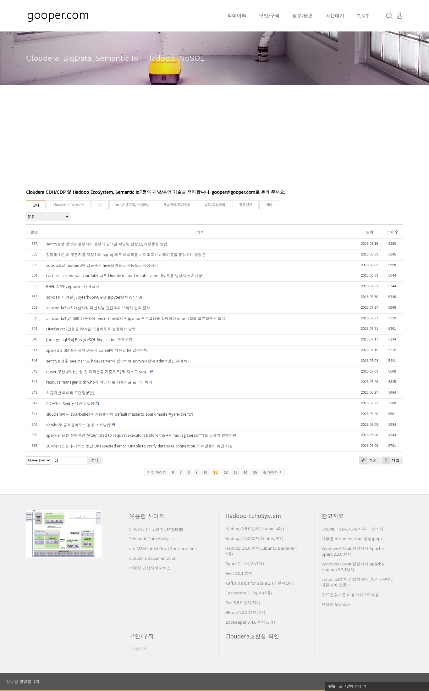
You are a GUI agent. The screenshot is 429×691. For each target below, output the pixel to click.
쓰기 (368, 460)
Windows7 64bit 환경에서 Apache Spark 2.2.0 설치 (353, 551)
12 (226, 472)
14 (245, 472)
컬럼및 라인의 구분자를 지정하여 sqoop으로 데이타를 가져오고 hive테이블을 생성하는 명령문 (126, 254)
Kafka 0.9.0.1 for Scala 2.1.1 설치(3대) (259, 583)
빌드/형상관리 (214, 205)
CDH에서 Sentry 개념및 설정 (70, 403)
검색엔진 (245, 205)
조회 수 (392, 232)
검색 (95, 460)
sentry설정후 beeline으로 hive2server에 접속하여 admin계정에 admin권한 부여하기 (118, 361)
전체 (36, 205)
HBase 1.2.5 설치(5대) (245, 612)
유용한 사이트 (147, 516)
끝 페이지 (272, 472)
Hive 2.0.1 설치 (238, 573)
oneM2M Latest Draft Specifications (163, 548)
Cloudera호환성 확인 (252, 636)
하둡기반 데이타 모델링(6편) (70, 393)
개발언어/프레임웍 (177, 205)
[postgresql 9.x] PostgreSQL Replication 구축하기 (89, 339)
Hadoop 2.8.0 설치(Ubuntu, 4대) (254, 528)
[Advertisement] (214, 142)
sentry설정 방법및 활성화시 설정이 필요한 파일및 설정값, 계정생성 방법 (107, 244)
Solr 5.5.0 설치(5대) (242, 602)
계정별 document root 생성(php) (352, 539)
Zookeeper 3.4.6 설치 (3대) (250, 622)
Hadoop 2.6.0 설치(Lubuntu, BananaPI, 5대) (261, 551)
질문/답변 (302, 16)
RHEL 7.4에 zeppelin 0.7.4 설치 (72, 286)
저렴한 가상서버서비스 (150, 568)
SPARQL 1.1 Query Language (156, 529)
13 (235, 472)
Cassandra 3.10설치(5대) (248, 593)
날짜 (369, 232)
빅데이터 (237, 16)
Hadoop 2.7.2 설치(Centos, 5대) (254, 538)
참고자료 (333, 516)
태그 (390, 460)
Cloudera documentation (153, 558)
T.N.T (363, 16)
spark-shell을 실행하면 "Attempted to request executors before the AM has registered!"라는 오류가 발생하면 (141, 435)
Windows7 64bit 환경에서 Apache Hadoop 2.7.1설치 (353, 566)
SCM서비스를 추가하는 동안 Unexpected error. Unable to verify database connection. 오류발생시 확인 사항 (139, 446)
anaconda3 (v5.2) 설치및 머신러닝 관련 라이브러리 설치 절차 (98, 308)
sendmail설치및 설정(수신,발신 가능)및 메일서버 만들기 (357, 582)
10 (205, 472)
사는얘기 (335, 16)
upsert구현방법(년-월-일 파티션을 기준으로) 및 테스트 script (97, 371)
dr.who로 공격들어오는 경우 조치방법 (78, 425)
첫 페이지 (156, 472)
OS (100, 205)
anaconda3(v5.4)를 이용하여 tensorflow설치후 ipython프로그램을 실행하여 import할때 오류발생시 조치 (135, 318)
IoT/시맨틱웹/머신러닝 (132, 205)
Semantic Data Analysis (151, 539)
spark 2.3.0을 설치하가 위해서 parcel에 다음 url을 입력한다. (97, 350)
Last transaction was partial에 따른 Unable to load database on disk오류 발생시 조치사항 (124, 275)
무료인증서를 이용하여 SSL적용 (350, 595)
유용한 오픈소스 (336, 604)
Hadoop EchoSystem (253, 516)
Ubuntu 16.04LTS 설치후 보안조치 (352, 529)
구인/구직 (269, 16)
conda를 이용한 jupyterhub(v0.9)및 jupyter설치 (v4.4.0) (94, 297)
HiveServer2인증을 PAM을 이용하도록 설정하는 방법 (91, 329)
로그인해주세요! (352, 686)
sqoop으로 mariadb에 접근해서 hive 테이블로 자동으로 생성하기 (102, 265)
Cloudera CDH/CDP (68, 205)
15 (255, 472)
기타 (269, 205)
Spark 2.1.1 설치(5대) (244, 563)
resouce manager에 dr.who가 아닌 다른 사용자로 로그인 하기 (99, 382)
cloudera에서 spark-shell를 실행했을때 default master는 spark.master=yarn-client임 (120, 414)
